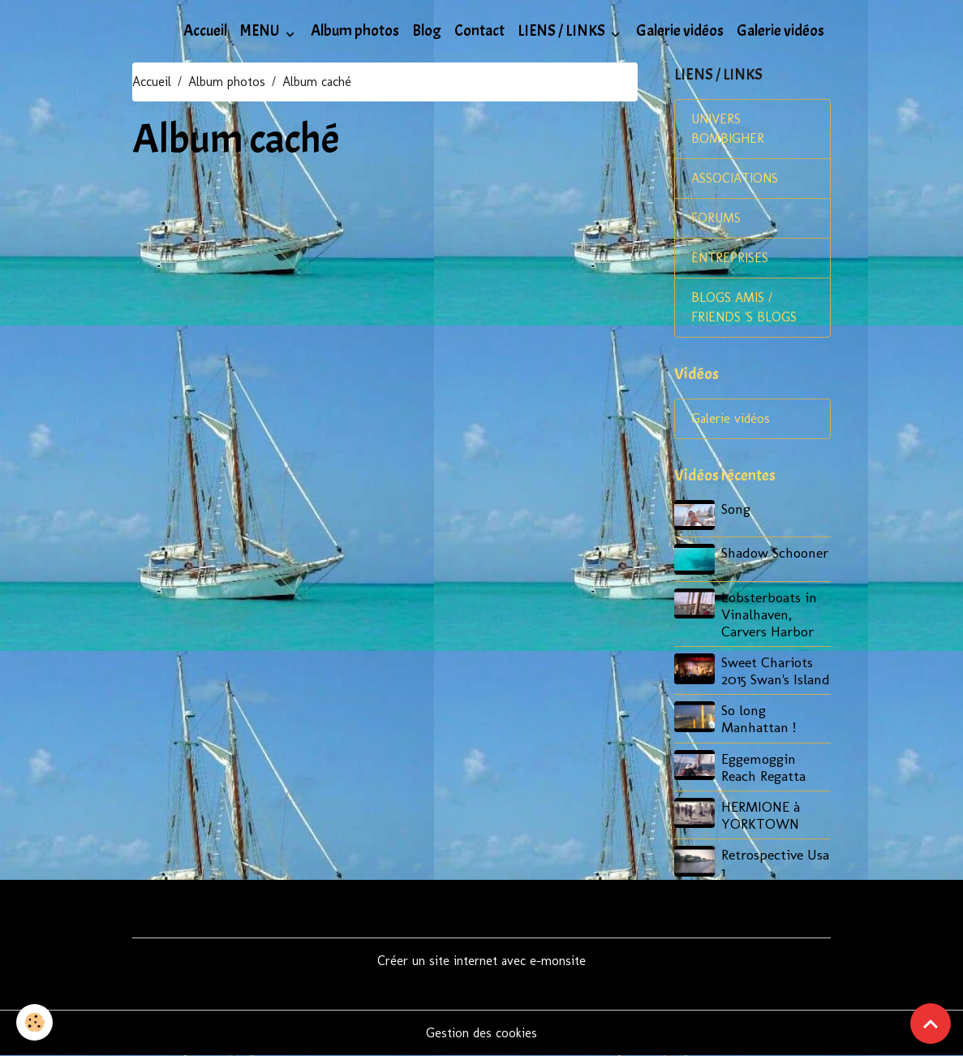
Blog (426, 31)
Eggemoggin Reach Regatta (763, 767)
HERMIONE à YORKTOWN (760, 815)
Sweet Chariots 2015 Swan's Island (775, 670)
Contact (479, 31)
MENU (261, 31)
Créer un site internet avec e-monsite (481, 960)
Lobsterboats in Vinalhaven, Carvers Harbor (769, 614)
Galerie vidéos (680, 31)
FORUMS (716, 218)
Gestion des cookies (481, 1033)
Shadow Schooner (774, 552)
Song (735, 508)
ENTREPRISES (729, 257)
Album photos (355, 31)
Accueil (205, 31)
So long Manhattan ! (758, 718)
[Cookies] (34, 1022)
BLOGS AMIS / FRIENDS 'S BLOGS (744, 307)
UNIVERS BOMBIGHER (727, 128)
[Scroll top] (930, 1023)
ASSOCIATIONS (734, 178)
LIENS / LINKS (563, 31)
